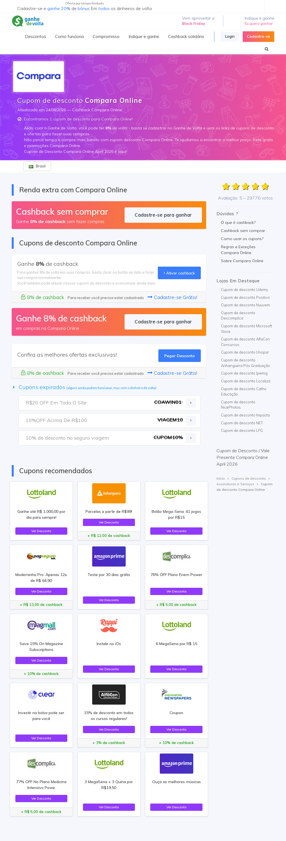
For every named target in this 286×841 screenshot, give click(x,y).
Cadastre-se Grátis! (172, 297)
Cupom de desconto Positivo (245, 297)
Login (230, 36)
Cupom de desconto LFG (242, 430)
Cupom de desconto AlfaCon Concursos (245, 342)
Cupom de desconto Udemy (244, 289)
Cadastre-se (258, 36)
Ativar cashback (179, 273)
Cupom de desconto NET (242, 423)
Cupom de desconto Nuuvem (245, 305)
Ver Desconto (41, 531)
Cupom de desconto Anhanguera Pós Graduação (245, 363)
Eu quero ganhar (259, 23)
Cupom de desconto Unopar (245, 352)
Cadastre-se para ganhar (163, 215)
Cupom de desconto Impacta (245, 415)
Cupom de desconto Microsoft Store (246, 329)
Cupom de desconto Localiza (245, 381)
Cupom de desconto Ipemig (244, 373)
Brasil (37, 166)
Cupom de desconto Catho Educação (243, 392)
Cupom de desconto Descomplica (238, 316)
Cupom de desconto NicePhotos (238, 405)
